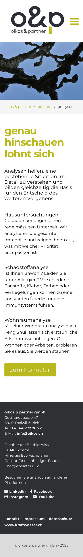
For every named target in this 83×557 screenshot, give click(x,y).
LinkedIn (15, 491)
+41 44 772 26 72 (27, 428)
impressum (34, 519)
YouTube (43, 497)
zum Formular (30, 369)
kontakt (11, 519)
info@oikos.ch (30, 433)
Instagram (16, 497)
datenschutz (60, 519)
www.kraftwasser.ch (23, 525)
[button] (74, 21)
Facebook (41, 491)
